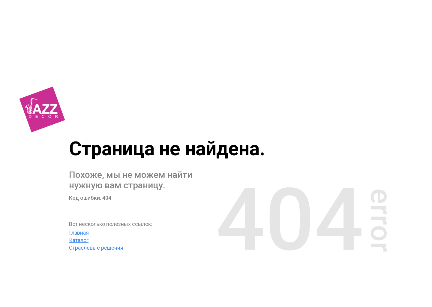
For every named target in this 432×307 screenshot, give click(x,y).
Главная (79, 232)
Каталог (78, 240)
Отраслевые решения (96, 248)
